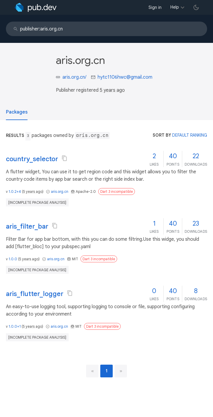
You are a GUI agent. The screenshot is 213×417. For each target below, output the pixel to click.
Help (174, 7)
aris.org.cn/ (74, 77)
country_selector (32, 159)
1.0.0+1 (15, 326)
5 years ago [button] (112, 90)
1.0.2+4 (15, 191)
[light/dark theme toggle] (196, 7)
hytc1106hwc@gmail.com (125, 77)
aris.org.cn (59, 191)
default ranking (189, 135)
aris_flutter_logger (34, 294)
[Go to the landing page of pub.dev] (36, 7)
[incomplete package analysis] (37, 202)
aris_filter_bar (27, 226)
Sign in (155, 7)
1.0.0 (13, 259)
